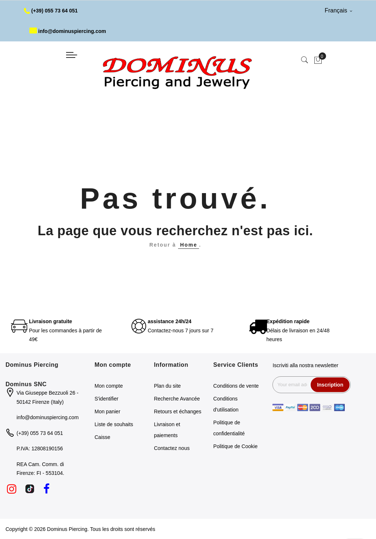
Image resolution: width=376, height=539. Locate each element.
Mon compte (109, 386)
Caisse (103, 437)
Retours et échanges (177, 411)
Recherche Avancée (177, 399)
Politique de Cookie (235, 446)
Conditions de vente (236, 386)
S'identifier (107, 399)
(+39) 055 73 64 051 (51, 11)
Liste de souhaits (114, 424)
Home (188, 245)
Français (338, 10)
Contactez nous (171, 448)
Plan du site (167, 386)
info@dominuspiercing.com (67, 31)
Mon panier (107, 411)
